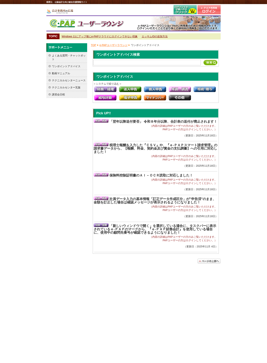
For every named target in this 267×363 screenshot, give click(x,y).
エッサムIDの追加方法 (155, 36)
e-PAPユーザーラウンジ (114, 45)
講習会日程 (58, 94)
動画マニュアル (61, 73)
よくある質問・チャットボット (69, 57)
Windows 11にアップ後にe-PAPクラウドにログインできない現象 (100, 36)
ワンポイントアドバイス (66, 66)
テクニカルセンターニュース (69, 80)
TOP (93, 45)
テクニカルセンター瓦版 (66, 87)
